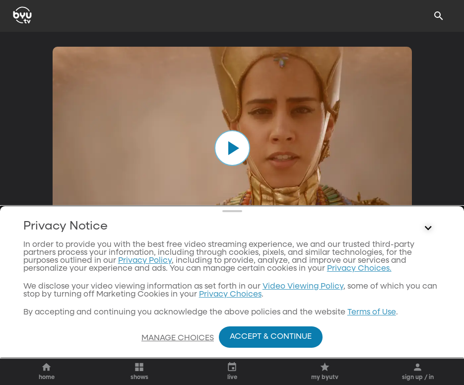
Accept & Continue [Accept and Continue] (271, 337)
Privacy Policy (145, 301)
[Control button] (428, 268)
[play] (232, 148)
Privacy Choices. (359, 309)
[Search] (439, 16)
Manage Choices (177, 338)
